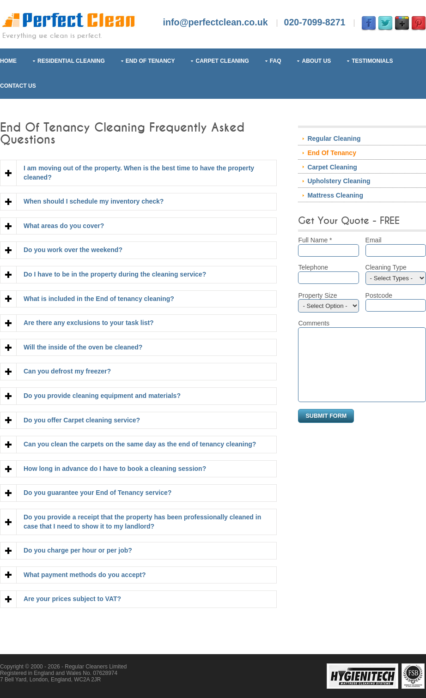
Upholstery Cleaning (338, 181)
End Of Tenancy (150, 61)
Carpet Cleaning (222, 61)
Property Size (328, 302)
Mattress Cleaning (335, 195)
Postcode (395, 302)
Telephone (328, 274)
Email (395, 246)
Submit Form (326, 430)
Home (8, 61)
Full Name (328, 246)
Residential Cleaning (71, 61)
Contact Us (18, 86)
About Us (316, 61)
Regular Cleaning (333, 138)
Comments (313, 323)
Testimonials (372, 61)
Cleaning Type (395, 274)
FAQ (275, 61)
